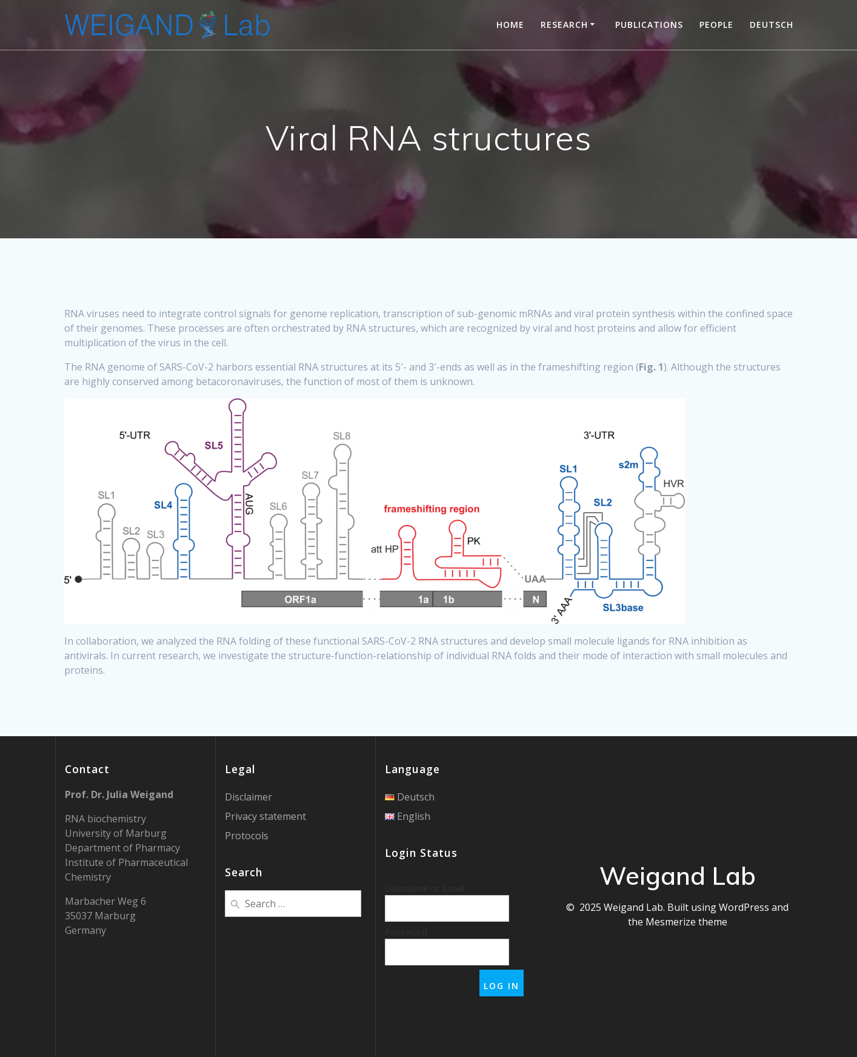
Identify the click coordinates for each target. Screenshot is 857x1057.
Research (564, 24)
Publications (649, 24)
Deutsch (771, 24)
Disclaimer (248, 797)
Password (406, 931)
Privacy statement (265, 816)
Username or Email (424, 888)
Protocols (246, 835)
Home (510, 24)
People (716, 24)
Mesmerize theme (686, 921)
